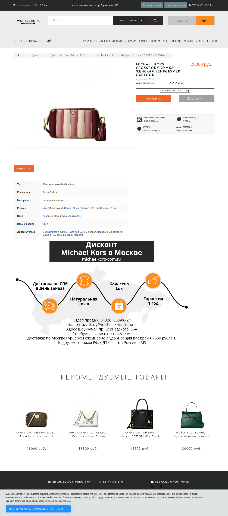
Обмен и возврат (147, 41)
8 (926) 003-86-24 (113, 482)
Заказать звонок (152, 5)
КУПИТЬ (155, 99)
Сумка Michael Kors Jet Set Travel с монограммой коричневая (36, 436)
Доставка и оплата (122, 41)
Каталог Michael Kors (93, 41)
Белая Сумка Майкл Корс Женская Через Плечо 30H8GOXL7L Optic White (88, 436)
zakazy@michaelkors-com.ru (172, 482)
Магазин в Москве (207, 41)
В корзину (196, 99)
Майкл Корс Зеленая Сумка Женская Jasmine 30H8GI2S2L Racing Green (192, 436)
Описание (23, 168)
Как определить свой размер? (175, 90)
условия (10, 501)
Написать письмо (176, 5)
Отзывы (188, 41)
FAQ (163, 41)
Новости (174, 41)
